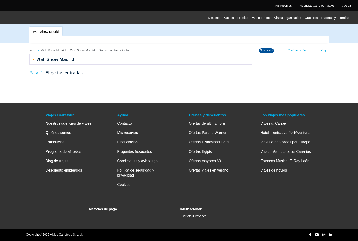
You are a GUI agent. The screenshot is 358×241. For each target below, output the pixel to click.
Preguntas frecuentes (134, 152)
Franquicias (55, 142)
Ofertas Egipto (200, 152)
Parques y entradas (335, 18)
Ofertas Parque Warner (207, 133)
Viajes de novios (273, 170)
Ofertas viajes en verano (208, 170)
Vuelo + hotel (261, 18)
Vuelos (229, 18)
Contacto (124, 123)
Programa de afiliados (63, 152)
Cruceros (311, 18)
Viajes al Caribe (273, 123)
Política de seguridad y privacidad (135, 172)
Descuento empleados (64, 170)
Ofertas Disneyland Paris (209, 142)
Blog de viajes (57, 161)
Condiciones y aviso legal (137, 161)
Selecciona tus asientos (114, 51)
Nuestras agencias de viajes (68, 123)
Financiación (127, 142)
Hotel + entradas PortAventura (284, 133)
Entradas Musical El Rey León (284, 161)
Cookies (123, 185)
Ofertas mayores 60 (205, 161)
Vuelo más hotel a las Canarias (285, 152)
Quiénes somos (58, 133)
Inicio (32, 51)
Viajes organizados (287, 18)
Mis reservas (127, 133)
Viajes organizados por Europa (285, 142)
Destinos (214, 18)
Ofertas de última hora (207, 123)
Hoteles (242, 18)
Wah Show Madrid (46, 31)
